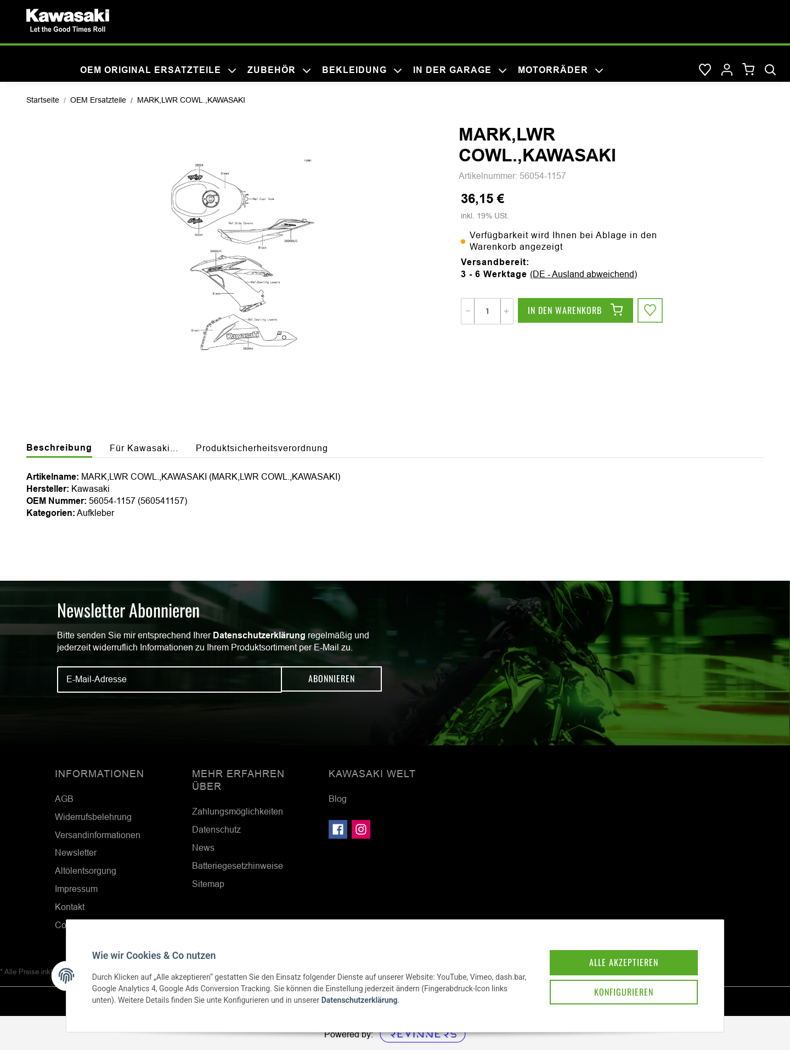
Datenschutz (216, 829)
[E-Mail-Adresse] (169, 679)
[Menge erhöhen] (506, 311)
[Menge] (487, 311)
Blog (338, 799)
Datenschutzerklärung (259, 635)
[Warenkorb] (748, 70)
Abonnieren (331, 679)
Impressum (76, 889)
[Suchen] (770, 70)
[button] (726, 70)
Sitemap (208, 884)
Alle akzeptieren (616, 954)
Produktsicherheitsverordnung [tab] (262, 448)
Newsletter (76, 852)
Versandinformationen (97, 835)
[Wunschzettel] (705, 70)
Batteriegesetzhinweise (237, 866)
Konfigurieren (616, 985)
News (203, 847)
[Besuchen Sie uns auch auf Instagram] (361, 829)
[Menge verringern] (468, 311)
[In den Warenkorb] (575, 311)
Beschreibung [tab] (59, 447)
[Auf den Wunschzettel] (650, 311)
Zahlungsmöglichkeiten (237, 811)
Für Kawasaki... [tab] (144, 448)
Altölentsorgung (85, 870)
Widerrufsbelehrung (93, 817)
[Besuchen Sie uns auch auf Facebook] (338, 829)
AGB (64, 799)
